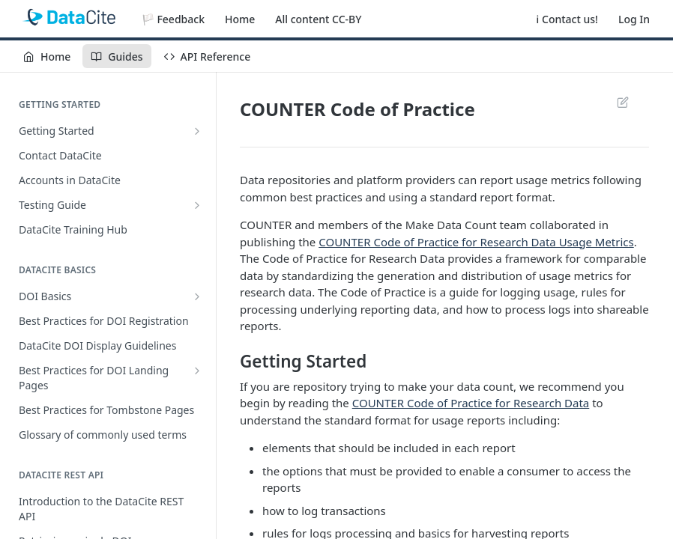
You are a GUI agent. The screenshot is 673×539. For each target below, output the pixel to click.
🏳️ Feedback (173, 19)
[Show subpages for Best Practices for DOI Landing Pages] (197, 371)
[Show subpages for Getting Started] (197, 131)
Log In (634, 19)
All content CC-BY (318, 19)
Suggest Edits (622, 102)
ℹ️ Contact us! (567, 19)
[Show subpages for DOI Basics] (197, 296)
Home (240, 19)
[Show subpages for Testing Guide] (197, 205)
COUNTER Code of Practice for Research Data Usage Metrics (476, 241)
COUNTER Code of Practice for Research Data (471, 402)
